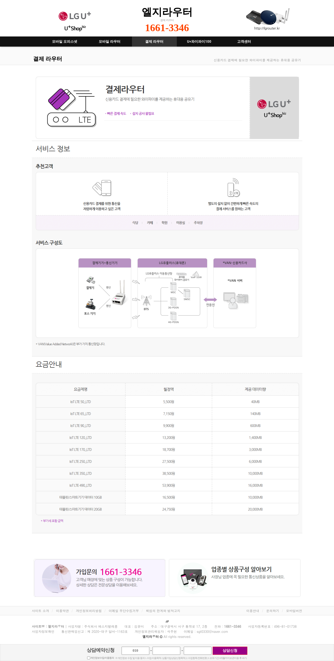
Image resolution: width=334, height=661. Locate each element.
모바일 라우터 (109, 41)
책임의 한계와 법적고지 (163, 610)
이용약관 (62, 610)
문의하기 (272, 610)
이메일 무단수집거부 (124, 610)
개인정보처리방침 (89, 610)
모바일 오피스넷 (64, 41)
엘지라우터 (167, 12)
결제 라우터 (154, 41)
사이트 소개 (40, 610)
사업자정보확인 (43, 631)
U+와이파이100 (199, 41)
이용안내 (252, 610)
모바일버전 (294, 610)
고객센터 (244, 41)
